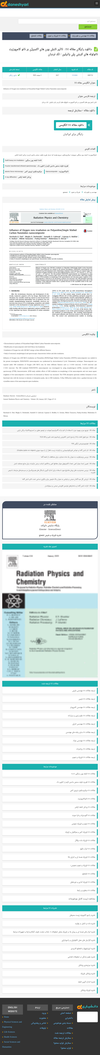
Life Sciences (9, 1026)
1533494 (74, 69)
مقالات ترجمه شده (63, 1027)
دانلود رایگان (14, 70)
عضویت (42, 1012)
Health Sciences (10, 1031)
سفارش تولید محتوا (62, 1037)
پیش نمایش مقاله (87, 194)
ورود (44, 1007)
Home (6, 1011)
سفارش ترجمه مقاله (62, 1032)
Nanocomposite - (57, 166)
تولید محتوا (66, 1042)
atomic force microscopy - (23, 166)
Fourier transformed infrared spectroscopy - (36, 160)
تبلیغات (43, 1022)
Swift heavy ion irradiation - (23, 154)
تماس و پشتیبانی (38, 1017)
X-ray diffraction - (18, 171)
